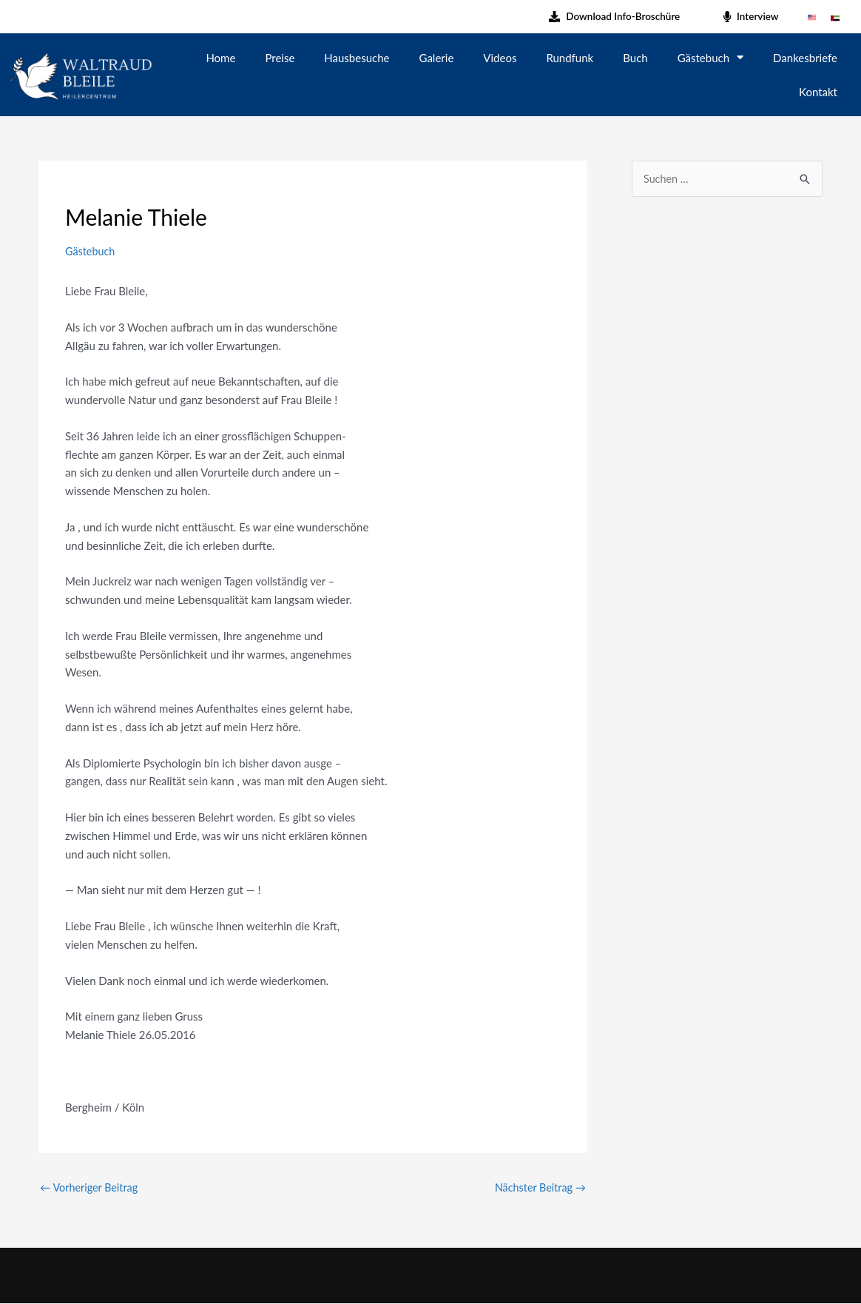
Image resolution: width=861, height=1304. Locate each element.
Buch (635, 57)
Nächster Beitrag (538, 1187)
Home (220, 57)
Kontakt (818, 91)
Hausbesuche (356, 57)
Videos (499, 57)
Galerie (436, 57)
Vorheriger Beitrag (91, 1187)
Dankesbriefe (805, 57)
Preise (279, 57)
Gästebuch (710, 57)
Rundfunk (569, 57)
